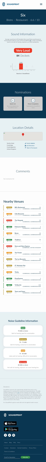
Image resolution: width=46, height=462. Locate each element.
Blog (10, 442)
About (6, 442)
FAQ (14, 442)
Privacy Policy (32, 448)
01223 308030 (30, 143)
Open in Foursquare (31, 148)
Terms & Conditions (9, 451)
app (30, 40)
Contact (6, 448)
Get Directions (29, 145)
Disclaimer (13, 448)
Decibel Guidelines (22, 448)
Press (18, 442)
